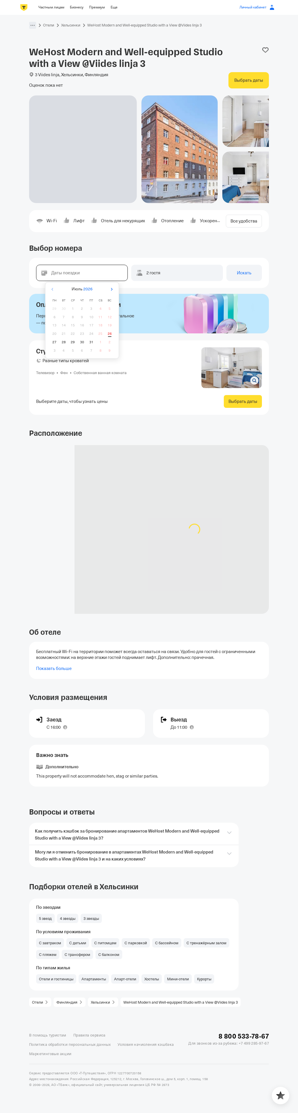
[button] (32, 25)
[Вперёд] (111, 289)
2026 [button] (88, 289)
